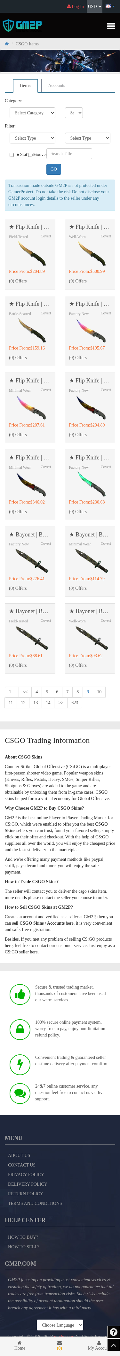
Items (25, 85)
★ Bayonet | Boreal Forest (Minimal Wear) (90, 535)
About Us (19, 1155)
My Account (99, 1346)
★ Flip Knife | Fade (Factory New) (90, 304)
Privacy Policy (26, 1174)
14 (48, 702)
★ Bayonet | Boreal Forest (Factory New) (30, 535)
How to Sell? (23, 1246)
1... (12, 692)
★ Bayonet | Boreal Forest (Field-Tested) (30, 611)
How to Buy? (23, 1237)
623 (74, 702)
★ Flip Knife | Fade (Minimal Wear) (30, 381)
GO (54, 169)
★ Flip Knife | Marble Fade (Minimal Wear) (30, 458)
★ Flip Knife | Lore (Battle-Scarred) (30, 304)
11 (11, 702)
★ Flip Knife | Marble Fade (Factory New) (90, 381)
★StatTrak (14, 154)
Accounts (56, 85)
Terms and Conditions (35, 1203)
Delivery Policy (27, 1184)
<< (25, 692)
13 (35, 702)
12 (23, 702)
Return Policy (25, 1193)
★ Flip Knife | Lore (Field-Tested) (30, 227)
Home (20, 1346)
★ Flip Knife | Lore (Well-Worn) (90, 227)
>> (60, 702)
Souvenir (32, 154)
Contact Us (22, 1165)
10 (99, 692)
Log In (75, 6)
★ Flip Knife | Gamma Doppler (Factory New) (90, 458)
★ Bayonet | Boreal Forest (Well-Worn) (90, 611)
